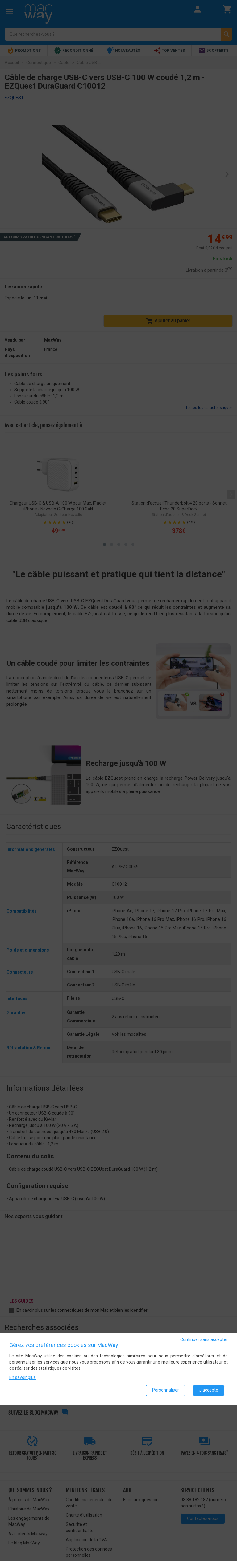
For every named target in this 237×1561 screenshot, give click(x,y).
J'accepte (208, 1390)
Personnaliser (165, 1390)
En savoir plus (22, 1377)
